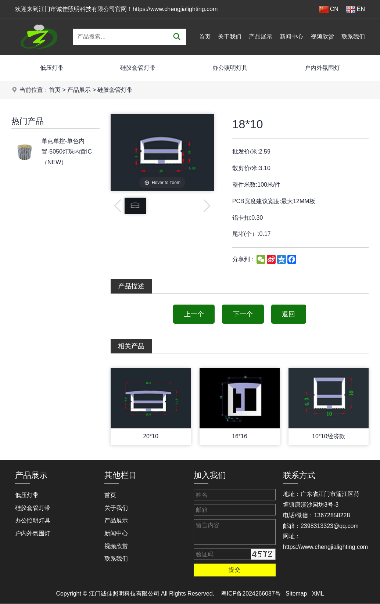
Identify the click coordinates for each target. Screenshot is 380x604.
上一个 (194, 314)
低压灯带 (52, 68)
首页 (205, 36)
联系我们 (353, 36)
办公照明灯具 (230, 68)
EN (355, 9)
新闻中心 (291, 36)
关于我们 (229, 36)
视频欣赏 (322, 36)
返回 (288, 314)
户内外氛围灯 (322, 68)
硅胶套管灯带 (137, 68)
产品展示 (260, 36)
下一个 (243, 314)
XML (318, 594)
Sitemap (296, 594)
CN (328, 9)
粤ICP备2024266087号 (251, 594)
